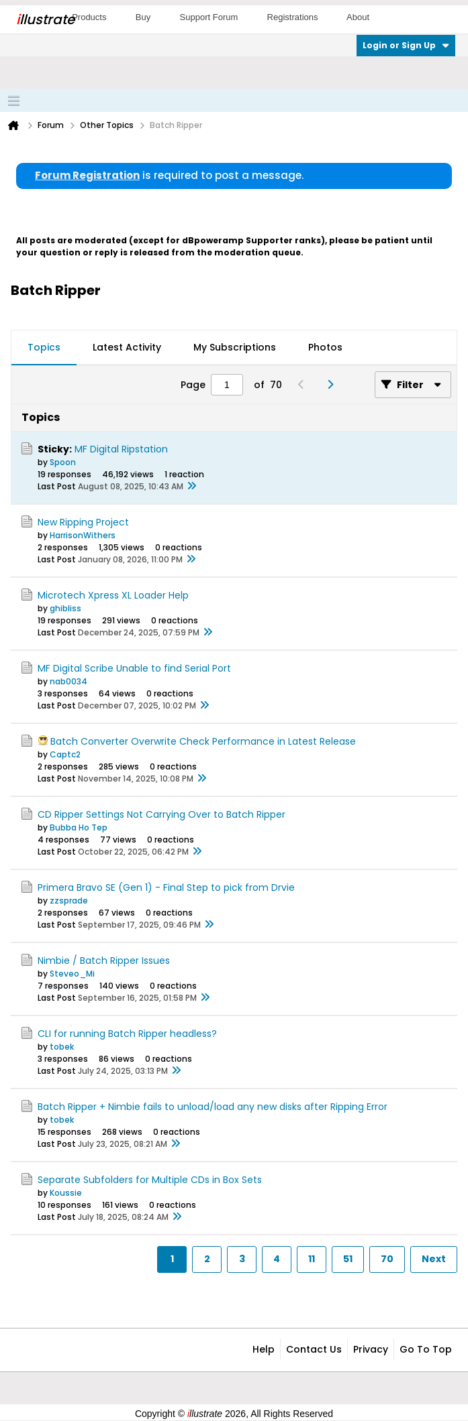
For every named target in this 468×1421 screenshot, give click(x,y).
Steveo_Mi (72, 973)
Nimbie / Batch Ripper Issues (104, 960)
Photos (325, 347)
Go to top (426, 1349)
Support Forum (209, 17)
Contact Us (314, 1349)
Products (89, 17)
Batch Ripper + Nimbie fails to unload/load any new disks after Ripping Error (212, 1106)
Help (263, 1349)
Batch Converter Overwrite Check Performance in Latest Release (203, 741)
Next (434, 1258)
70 (387, 1258)
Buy (143, 17)
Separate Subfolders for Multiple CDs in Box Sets (150, 1179)
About (357, 17)
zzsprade (69, 900)
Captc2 (65, 754)
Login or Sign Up (406, 45)
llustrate (45, 19)
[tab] (44, 347)
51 (348, 1258)
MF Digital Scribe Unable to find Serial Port (134, 668)
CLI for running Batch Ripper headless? (127, 1033)
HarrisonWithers (82, 535)
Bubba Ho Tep (78, 827)
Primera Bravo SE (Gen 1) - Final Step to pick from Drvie (166, 887)
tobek (62, 1046)
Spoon (63, 462)
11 (311, 1258)
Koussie (66, 1192)
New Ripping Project (83, 522)
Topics (44, 347)
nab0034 (68, 681)
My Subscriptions (234, 347)
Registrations (292, 17)
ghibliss (65, 608)
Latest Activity (127, 347)
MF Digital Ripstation (121, 449)
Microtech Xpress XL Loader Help (113, 595)
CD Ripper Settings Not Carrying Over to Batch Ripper (161, 814)
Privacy (370, 1349)
